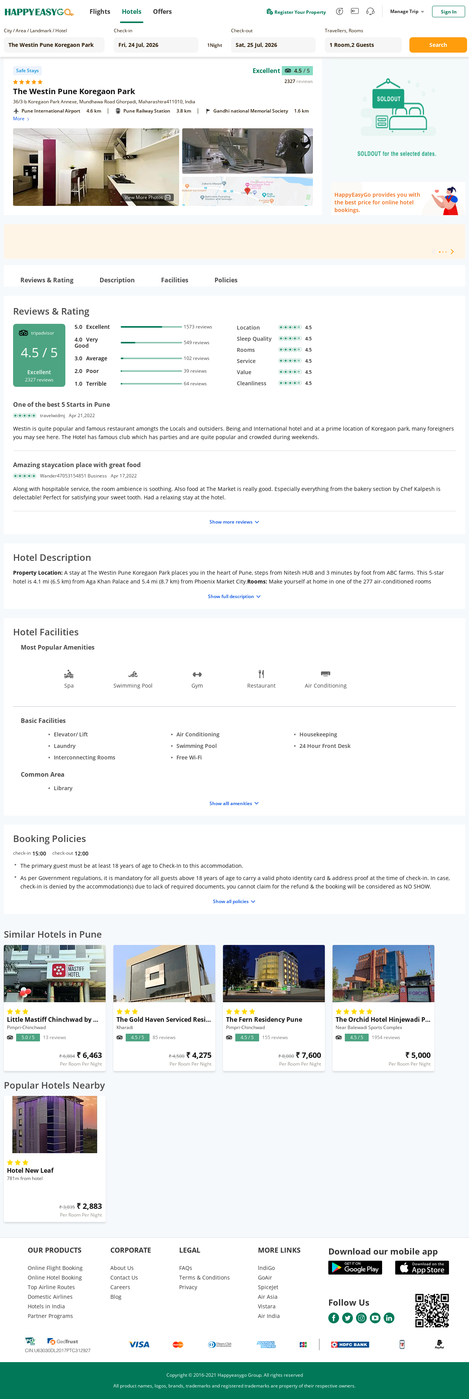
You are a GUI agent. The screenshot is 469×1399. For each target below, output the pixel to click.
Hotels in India (46, 1306)
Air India (269, 1315)
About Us (122, 1267)
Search (438, 44)
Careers (120, 1287)
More (21, 118)
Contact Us (124, 1277)
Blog (115, 1296)
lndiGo (266, 1267)
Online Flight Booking (55, 1267)
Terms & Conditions (204, 1277)
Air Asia (268, 1296)
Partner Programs (50, 1315)
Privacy (188, 1287)
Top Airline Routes (51, 1287)
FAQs (185, 1267)
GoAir (265, 1277)
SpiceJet (268, 1287)
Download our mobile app (383, 1251)
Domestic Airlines (50, 1296)
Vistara (267, 1306)
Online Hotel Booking (55, 1277)
